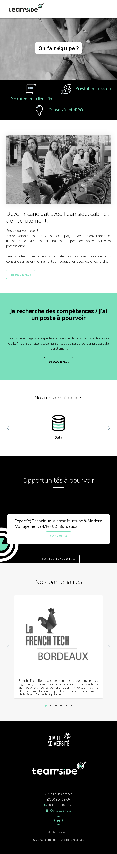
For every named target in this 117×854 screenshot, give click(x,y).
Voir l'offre (58, 536)
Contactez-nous (60, 810)
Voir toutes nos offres (58, 559)
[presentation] (8, 428)
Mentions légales (58, 832)
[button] (46, 706)
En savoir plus (21, 274)
